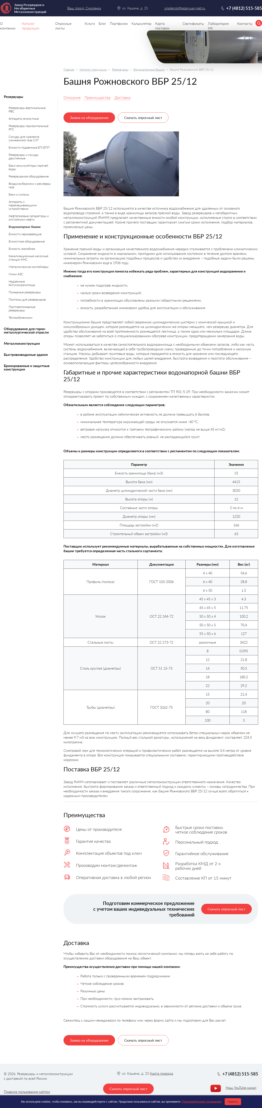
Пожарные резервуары (25, 292)
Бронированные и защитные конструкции (27, 367)
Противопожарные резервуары (22, 308)
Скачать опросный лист (143, 117)
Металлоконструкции (22, 343)
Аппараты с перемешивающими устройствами (23, 205)
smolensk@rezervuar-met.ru (184, 8)
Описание (72, 97)
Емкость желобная (22, 248)
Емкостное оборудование (27, 241)
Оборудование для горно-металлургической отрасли (26, 330)
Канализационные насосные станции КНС (28, 257)
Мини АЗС (16, 274)
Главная (68, 69)
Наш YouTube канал (241, 1087)
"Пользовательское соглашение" (201, 1101)
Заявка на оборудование (89, 117)
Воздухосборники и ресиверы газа (30, 185)
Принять (233, 1101)
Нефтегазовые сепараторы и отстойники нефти (29, 217)
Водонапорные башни (149, 69)
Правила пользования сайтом (27, 1092)
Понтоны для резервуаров (27, 299)
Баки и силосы (19, 194)
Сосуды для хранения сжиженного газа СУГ (24, 138)
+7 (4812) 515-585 (244, 8)
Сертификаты (193, 23)
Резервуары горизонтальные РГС (28, 127)
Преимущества (97, 97)
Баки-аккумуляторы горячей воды (28, 167)
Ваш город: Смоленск (84, 8)
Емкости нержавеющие (25, 234)
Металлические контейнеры (28, 266)
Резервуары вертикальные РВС (27, 109)
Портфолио (119, 23)
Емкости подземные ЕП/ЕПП (29, 147)
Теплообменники (20, 317)
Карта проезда (161, 1073)
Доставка (122, 97)
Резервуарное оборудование (29, 176)
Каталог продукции (93, 69)
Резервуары (120, 69)
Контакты (245, 23)
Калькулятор (141, 23)
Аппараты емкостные (24, 118)
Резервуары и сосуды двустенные (23, 156)
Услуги (89, 23)
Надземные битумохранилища (22, 283)
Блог (102, 23)
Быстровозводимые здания (26, 354)
